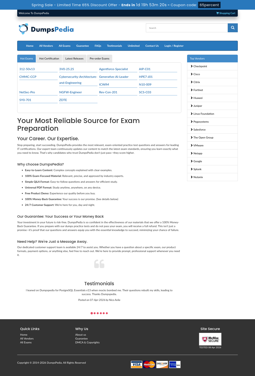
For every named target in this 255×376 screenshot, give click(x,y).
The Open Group (201, 137)
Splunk (196, 169)
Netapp (196, 153)
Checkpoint (198, 66)
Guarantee (82, 45)
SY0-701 (25, 100)
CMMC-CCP (27, 76)
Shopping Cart (225, 13)
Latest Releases (74, 58)
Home (29, 45)
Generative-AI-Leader (113, 76)
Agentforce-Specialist (113, 69)
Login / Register (173, 45)
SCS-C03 (145, 92)
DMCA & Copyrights (87, 342)
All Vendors (46, 45)
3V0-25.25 (66, 69)
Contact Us (152, 45)
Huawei (196, 97)
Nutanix (196, 177)
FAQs (98, 45)
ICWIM (104, 84)
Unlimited (134, 45)
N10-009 (145, 84)
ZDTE (63, 100)
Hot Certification (49, 58)
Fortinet (196, 90)
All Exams (64, 45)
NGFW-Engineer (70, 92)
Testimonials (114, 45)
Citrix (195, 82)
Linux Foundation (202, 113)
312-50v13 (27, 69)
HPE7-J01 (146, 76)
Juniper (196, 105)
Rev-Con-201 (108, 92)
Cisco (195, 74)
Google (196, 161)
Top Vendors (197, 58)
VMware (197, 145)
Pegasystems (199, 121)
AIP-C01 (145, 69)
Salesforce (198, 129)
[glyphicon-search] (233, 27)
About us (80, 334)
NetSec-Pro (27, 92)
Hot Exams (26, 58)
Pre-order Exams (100, 58)
